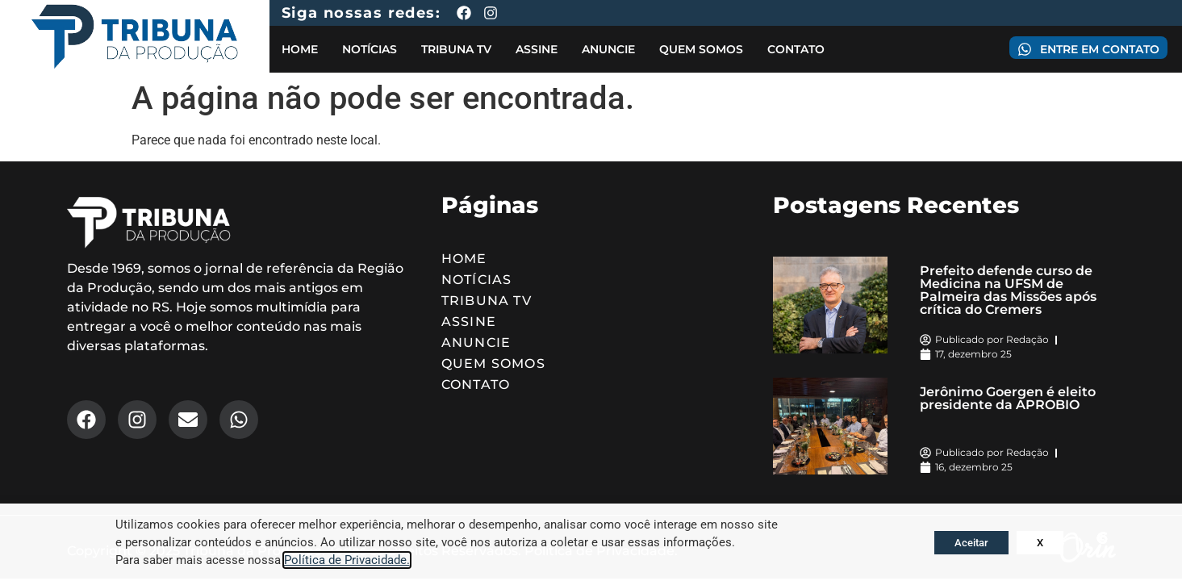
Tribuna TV (456, 49)
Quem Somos (701, 49)
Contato (796, 49)
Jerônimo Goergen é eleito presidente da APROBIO (1008, 398)
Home (300, 49)
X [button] (1040, 543)
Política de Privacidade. (347, 560)
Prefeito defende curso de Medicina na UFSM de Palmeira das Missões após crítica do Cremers (1008, 290)
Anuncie (608, 49)
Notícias (369, 49)
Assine (537, 49)
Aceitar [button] (971, 543)
